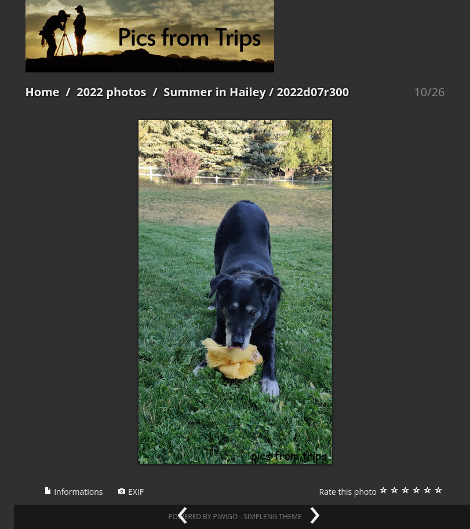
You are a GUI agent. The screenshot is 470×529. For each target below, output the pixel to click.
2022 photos (111, 92)
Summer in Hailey (214, 92)
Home (42, 92)
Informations (73, 491)
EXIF (131, 491)
